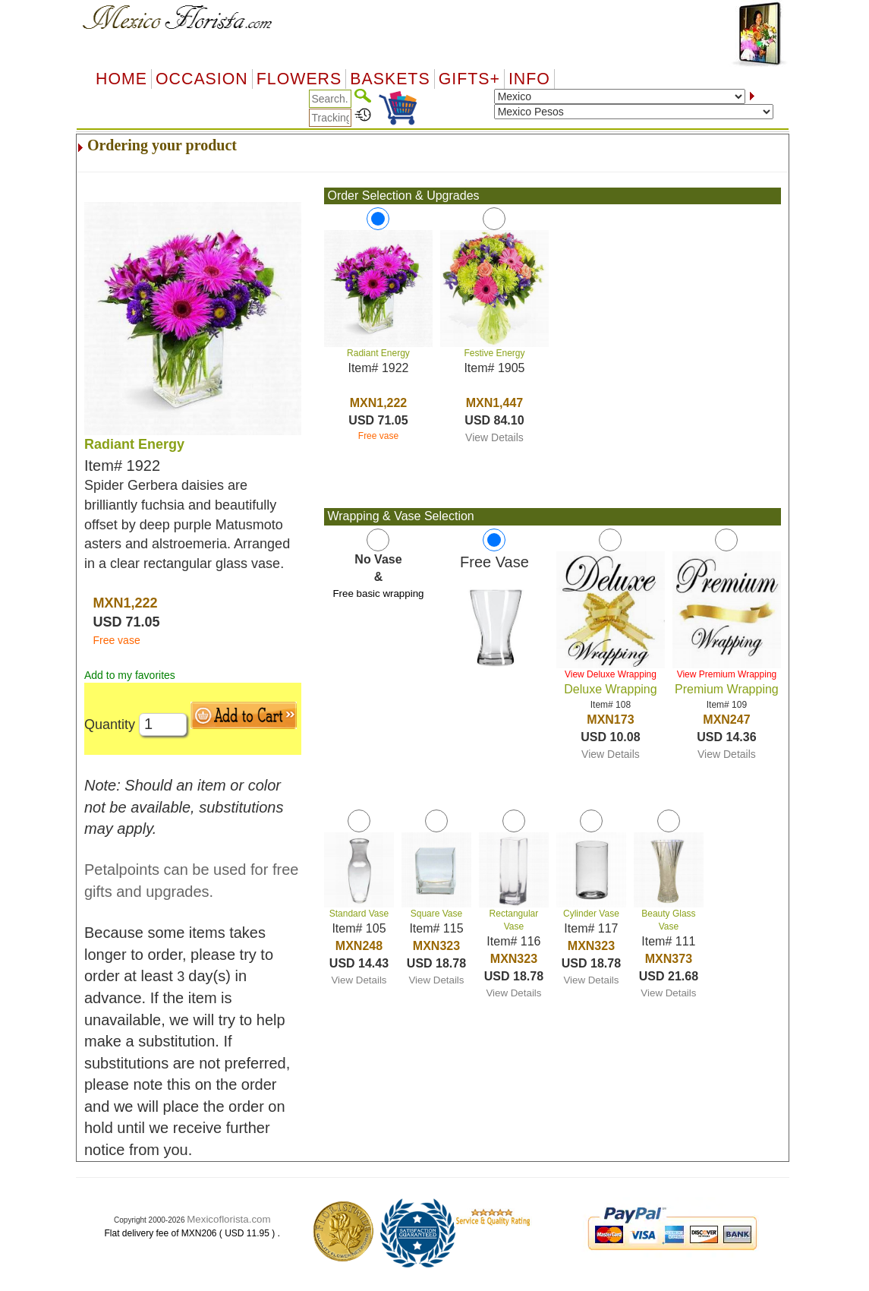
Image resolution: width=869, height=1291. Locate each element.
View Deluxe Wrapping (610, 674)
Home (121, 79)
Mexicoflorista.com (228, 1219)
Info (529, 79)
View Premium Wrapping (727, 674)
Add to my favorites (129, 675)
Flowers (299, 79)
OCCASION (202, 79)
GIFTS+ (469, 79)
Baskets (390, 79)
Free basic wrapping (377, 593)
